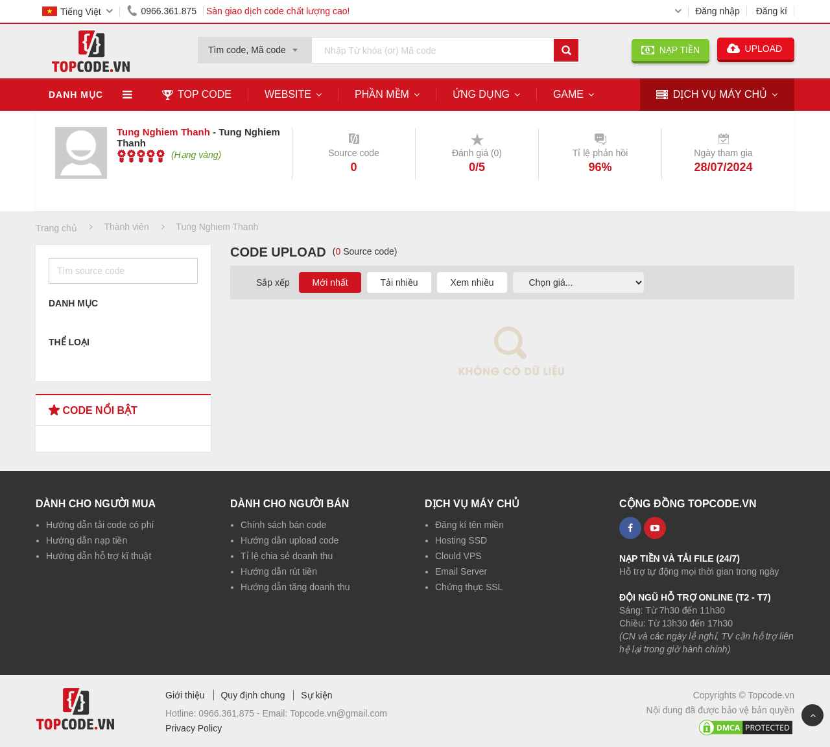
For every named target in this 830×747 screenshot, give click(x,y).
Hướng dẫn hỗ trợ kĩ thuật (98, 556)
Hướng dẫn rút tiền (279, 571)
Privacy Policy (193, 728)
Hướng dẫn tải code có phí (100, 525)
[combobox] (254, 46)
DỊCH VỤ (711, 95)
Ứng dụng (481, 94)
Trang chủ (56, 228)
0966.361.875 (159, 11)
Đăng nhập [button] (717, 11)
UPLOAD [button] (756, 48)
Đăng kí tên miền (469, 525)
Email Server (461, 571)
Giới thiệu (185, 695)
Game (568, 94)
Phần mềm (382, 94)
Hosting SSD (461, 540)
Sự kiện (316, 695)
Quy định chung (252, 695)
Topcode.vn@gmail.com (338, 713)
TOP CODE (196, 94)
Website (288, 94)
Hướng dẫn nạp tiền (86, 540)
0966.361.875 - (230, 713)
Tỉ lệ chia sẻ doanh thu (287, 556)
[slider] (141, 156)
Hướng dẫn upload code (289, 540)
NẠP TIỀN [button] (670, 50)
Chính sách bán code (283, 525)
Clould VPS (458, 556)
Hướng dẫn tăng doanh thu (295, 587)
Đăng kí (771, 11)
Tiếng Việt (71, 11)
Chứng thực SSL (469, 587)
